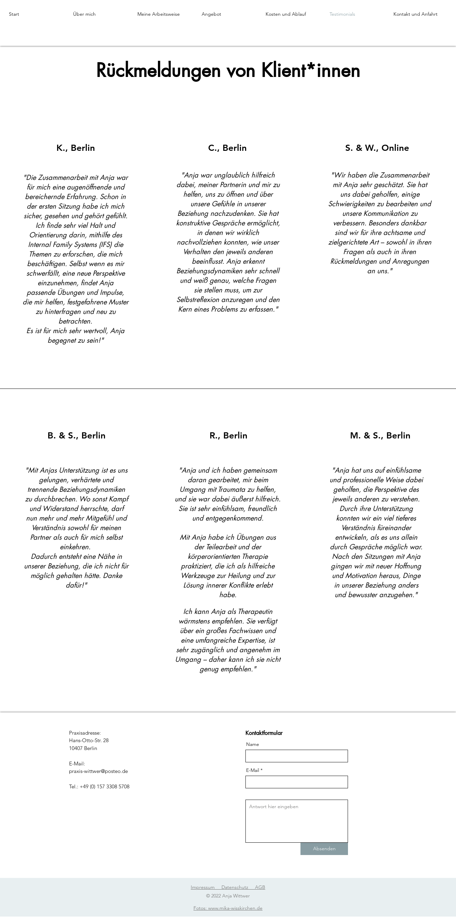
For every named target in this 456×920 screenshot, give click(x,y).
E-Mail (252, 770)
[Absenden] (324, 849)
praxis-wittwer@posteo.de (98, 771)
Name (252, 744)
